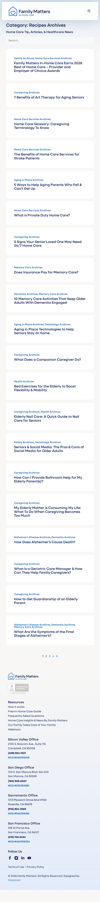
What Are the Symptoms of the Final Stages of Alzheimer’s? (44, 633)
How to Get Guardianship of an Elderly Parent (46, 600)
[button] (88, 11)
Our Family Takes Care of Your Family (32, 725)
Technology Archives (57, 324)
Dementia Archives (26, 294)
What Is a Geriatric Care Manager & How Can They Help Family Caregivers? (48, 570)
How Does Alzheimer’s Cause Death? (44, 541)
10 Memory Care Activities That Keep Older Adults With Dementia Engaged (50, 300)
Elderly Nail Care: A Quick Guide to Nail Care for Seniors (46, 418)
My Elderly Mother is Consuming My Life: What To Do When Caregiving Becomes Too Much (47, 511)
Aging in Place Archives (28, 180)
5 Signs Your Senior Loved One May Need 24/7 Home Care (48, 243)
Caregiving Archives (27, 92)
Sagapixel (14, 879)
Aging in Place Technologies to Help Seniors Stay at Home (44, 331)
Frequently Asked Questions (26, 716)
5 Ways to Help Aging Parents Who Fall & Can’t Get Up (48, 186)
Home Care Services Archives (53, 58)
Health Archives (24, 381)
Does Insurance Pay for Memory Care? (46, 272)
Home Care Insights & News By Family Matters (37, 720)
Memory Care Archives (28, 267)
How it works (16, 707)
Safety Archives (24, 442)
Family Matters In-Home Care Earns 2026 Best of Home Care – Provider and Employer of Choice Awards (48, 66)
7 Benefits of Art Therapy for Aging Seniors (49, 97)
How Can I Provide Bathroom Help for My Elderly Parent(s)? (48, 479)
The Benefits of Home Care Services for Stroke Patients (46, 156)
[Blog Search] (50, 40)
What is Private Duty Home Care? (42, 215)
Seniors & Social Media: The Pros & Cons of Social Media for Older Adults (49, 448)
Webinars (14, 729)
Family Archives (24, 58)
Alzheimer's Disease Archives (32, 537)
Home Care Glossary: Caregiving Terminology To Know (41, 125)
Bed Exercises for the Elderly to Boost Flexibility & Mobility (45, 388)
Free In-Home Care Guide (24, 711)
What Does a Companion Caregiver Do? (47, 359)
